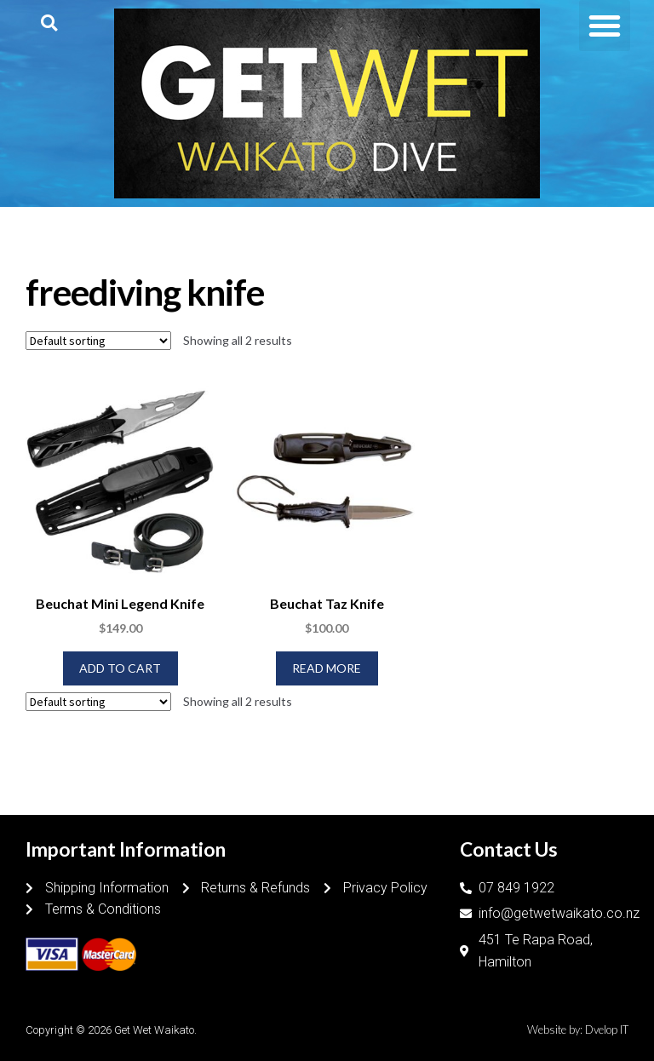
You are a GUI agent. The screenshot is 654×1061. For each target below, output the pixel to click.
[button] (49, 23)
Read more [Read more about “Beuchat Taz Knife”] (326, 668)
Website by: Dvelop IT (577, 1029)
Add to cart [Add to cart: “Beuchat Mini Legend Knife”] (120, 668)
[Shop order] (98, 340)
